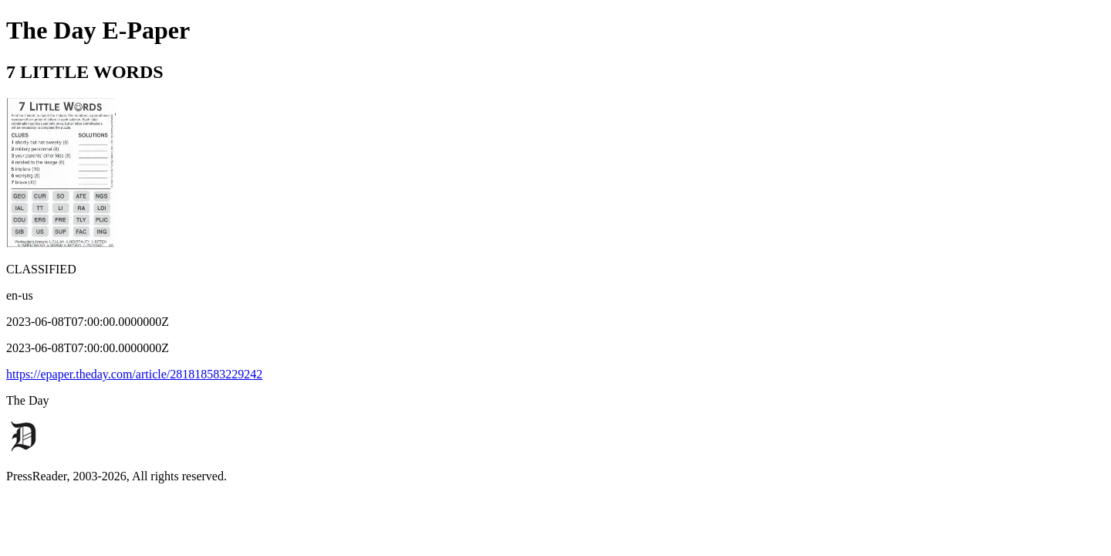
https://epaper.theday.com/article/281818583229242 (134, 374)
